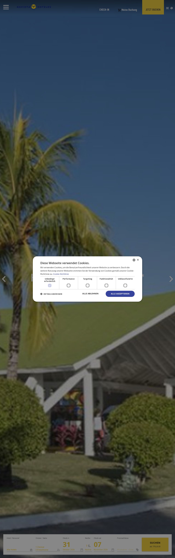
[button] (51, 294)
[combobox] (134, 260)
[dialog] (87, 279)
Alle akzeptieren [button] (120, 293)
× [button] (138, 260)
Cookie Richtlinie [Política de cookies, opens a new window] (61, 274)
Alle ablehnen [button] (90, 293)
